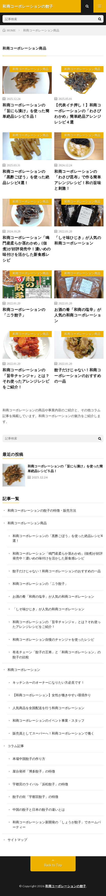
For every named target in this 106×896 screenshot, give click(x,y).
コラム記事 (16, 746)
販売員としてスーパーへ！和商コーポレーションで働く (53, 733)
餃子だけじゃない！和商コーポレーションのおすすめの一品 (77, 375)
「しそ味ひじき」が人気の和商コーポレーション (77, 240)
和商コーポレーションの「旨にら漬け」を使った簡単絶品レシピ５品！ (26, 110)
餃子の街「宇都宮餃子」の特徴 (35, 797)
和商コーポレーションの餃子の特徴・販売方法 (42, 510)
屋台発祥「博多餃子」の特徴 (34, 771)
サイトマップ (17, 840)
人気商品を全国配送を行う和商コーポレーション (48, 708)
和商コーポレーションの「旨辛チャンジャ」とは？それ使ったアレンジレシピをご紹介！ (26, 378)
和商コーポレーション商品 (31, 69)
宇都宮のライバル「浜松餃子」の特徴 (40, 784)
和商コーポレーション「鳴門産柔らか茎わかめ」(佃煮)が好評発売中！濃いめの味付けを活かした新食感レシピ (27, 248)
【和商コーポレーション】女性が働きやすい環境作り (52, 695)
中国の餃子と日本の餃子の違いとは (39, 809)
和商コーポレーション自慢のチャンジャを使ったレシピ (53, 639)
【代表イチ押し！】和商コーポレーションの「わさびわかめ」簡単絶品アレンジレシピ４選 (77, 113)
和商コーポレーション (24, 670)
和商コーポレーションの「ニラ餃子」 (24, 312)
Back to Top (53, 865)
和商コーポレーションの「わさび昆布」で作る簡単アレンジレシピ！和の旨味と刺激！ (77, 180)
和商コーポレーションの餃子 (65, 886)
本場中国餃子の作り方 (29, 759)
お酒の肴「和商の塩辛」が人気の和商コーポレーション (77, 315)
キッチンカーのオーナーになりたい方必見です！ (48, 682)
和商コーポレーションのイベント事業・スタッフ (48, 720)
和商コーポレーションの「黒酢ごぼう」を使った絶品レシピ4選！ (26, 177)
